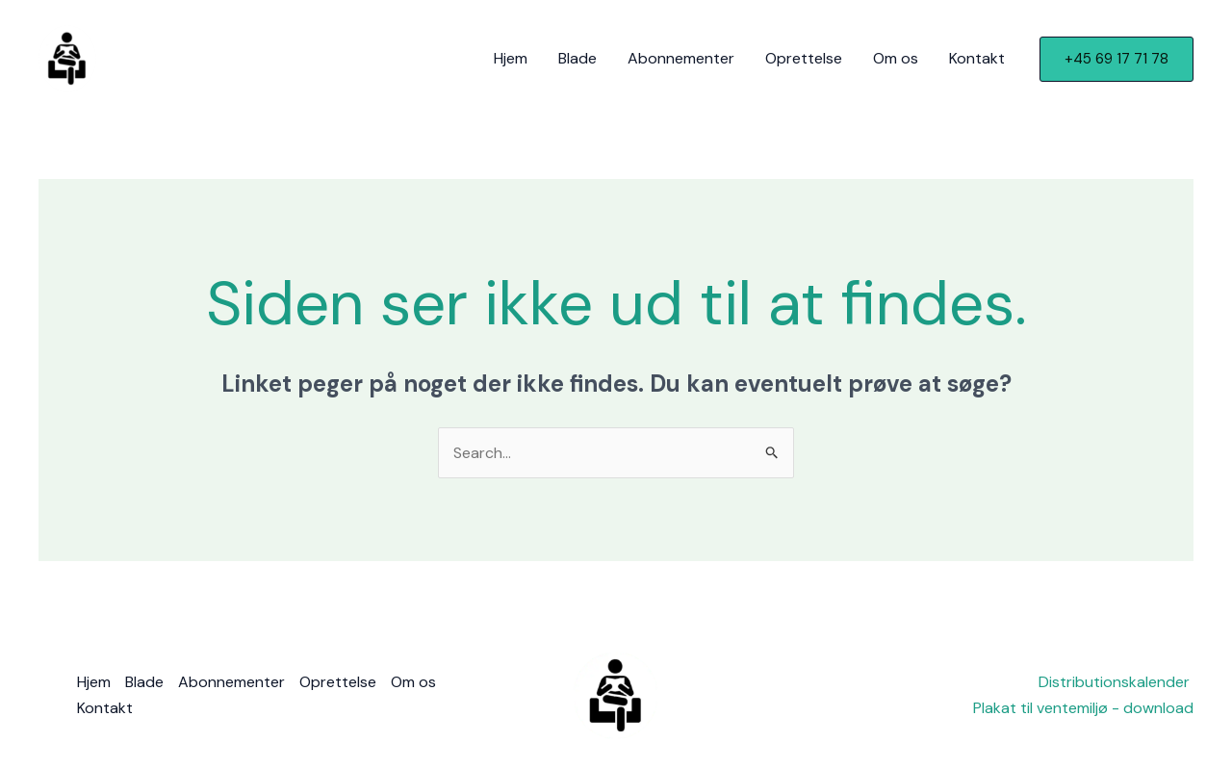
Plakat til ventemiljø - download (1083, 708)
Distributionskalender (1116, 682)
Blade (577, 58)
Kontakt (977, 58)
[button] (1117, 59)
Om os (895, 58)
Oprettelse (803, 58)
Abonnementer (681, 58)
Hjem (510, 58)
